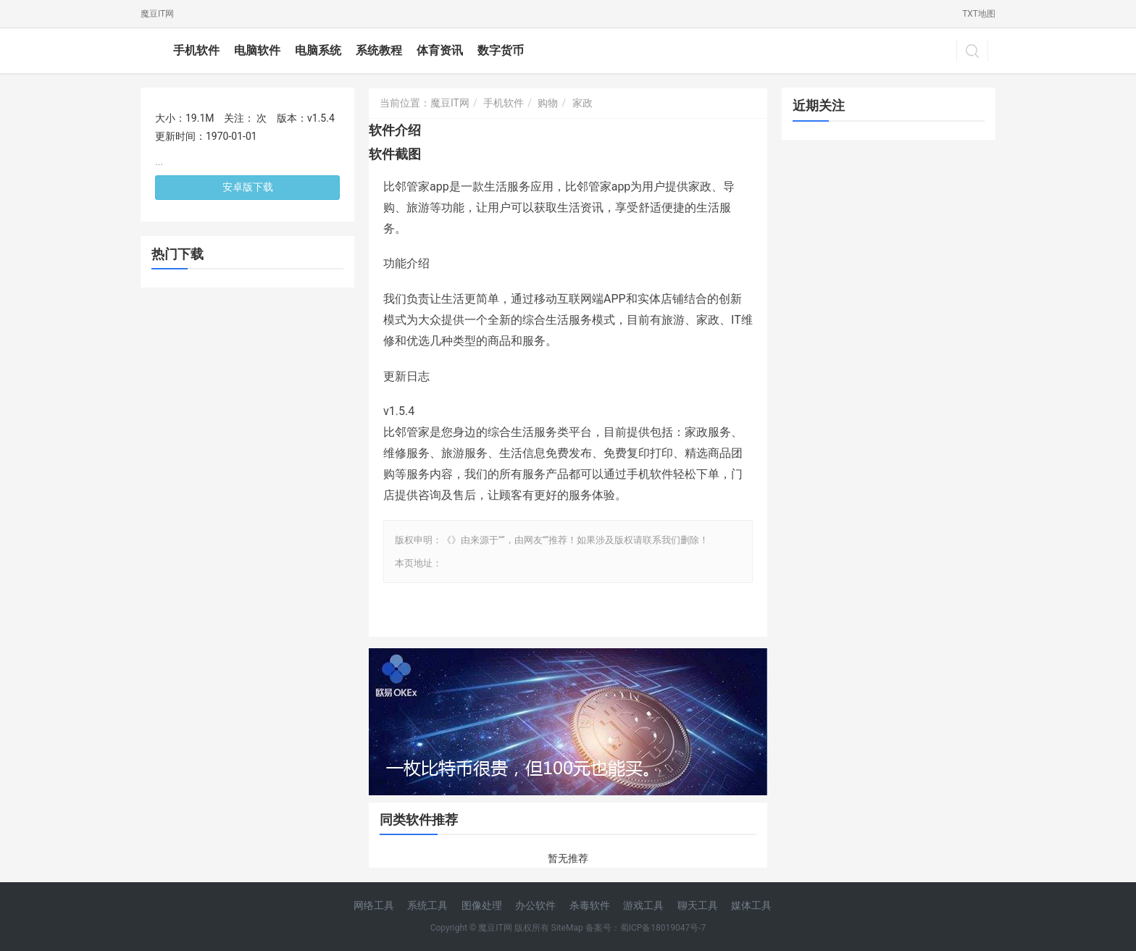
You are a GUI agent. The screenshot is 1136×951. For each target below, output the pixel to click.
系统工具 (427, 905)
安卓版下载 (247, 187)
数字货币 (500, 50)
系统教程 (379, 50)
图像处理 (482, 905)
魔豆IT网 (157, 14)
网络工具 (374, 905)
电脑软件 (257, 50)
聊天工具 (697, 905)
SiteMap (567, 928)
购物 (548, 103)
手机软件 (196, 50)
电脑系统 (318, 50)
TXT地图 (978, 14)
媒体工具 (751, 905)
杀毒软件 (589, 905)
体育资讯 (440, 50)
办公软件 (535, 905)
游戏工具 (643, 905)
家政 (582, 103)
